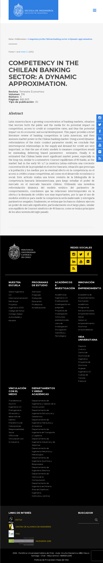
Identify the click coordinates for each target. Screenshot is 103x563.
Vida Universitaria (87, 338)
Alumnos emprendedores (85, 328)
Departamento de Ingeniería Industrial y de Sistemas (43, 441)
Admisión (36, 291)
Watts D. (24, 52)
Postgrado (37, 298)
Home (11, 39)
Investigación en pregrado (62, 306)
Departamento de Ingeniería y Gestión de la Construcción (43, 403)
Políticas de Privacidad (44, 560)
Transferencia (15, 400)
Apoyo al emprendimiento (86, 321)
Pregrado (36, 295)
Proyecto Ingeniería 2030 (16, 306)
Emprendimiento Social (86, 315)
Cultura (82, 349)
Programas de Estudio (40, 284)
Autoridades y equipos (15, 318)
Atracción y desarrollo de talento (14, 416)
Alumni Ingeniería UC (15, 405)
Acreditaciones (39, 307)
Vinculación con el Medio (17, 391)
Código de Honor (17, 310)
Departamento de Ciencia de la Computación (40, 476)
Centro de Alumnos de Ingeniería (84, 355)
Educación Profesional (37, 303)
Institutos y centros (41, 496)
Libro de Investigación (61, 325)
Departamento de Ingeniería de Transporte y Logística (43, 432)
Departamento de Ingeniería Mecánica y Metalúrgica (42, 451)
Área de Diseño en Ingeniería (40, 491)
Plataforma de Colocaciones (15, 424)
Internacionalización (17, 298)
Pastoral (82, 381)
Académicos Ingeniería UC (61, 296)
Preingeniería (15, 410)
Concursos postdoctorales (62, 318)
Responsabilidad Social (16, 431)
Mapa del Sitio (62, 560)
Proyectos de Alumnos (84, 363)
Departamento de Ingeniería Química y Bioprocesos (42, 460)
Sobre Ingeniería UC (16, 293)
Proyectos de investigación (61, 312)
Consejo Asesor (16, 314)
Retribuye (13, 301)
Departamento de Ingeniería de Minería (42, 485)
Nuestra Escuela (15, 284)
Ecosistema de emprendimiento (86, 296)
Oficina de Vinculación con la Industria (16, 438)
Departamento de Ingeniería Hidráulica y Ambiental (42, 422)
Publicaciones (20, 39)
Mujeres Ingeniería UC (84, 370)
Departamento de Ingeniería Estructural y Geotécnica (43, 413)
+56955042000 (65, 556)
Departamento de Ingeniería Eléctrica (41, 469)
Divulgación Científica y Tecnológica (61, 332)
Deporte (82, 346)
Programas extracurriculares (86, 309)
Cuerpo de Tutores (83, 376)
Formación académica (83, 302)
